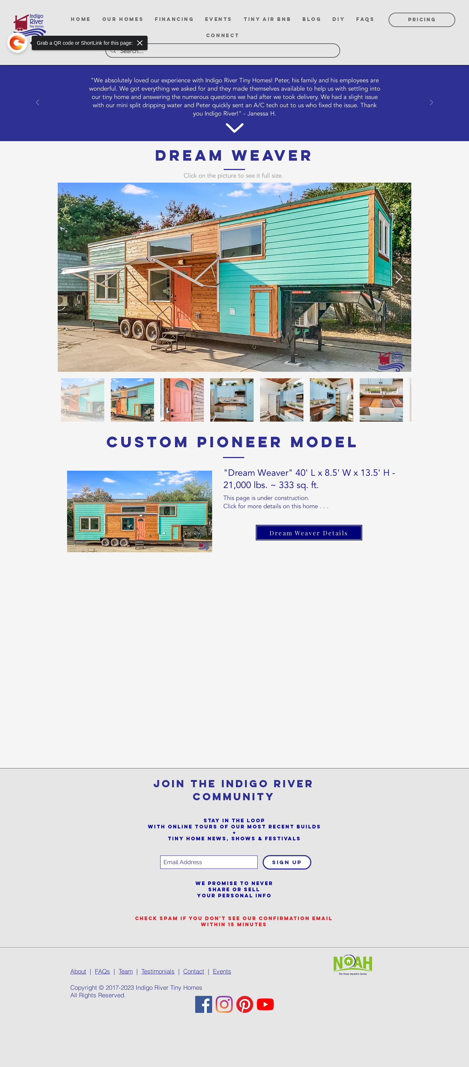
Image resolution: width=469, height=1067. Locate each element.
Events (222, 971)
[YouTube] (265, 1004)
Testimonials (158, 971)
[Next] (431, 103)
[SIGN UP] (287, 862)
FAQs (102, 971)
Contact (193, 971)
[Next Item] (399, 277)
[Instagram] (224, 1004)
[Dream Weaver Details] (309, 532)
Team (126, 971)
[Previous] (37, 103)
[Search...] (222, 51)
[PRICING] (422, 20)
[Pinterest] (244, 1004)
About (78, 971)
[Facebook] (203, 1004)
